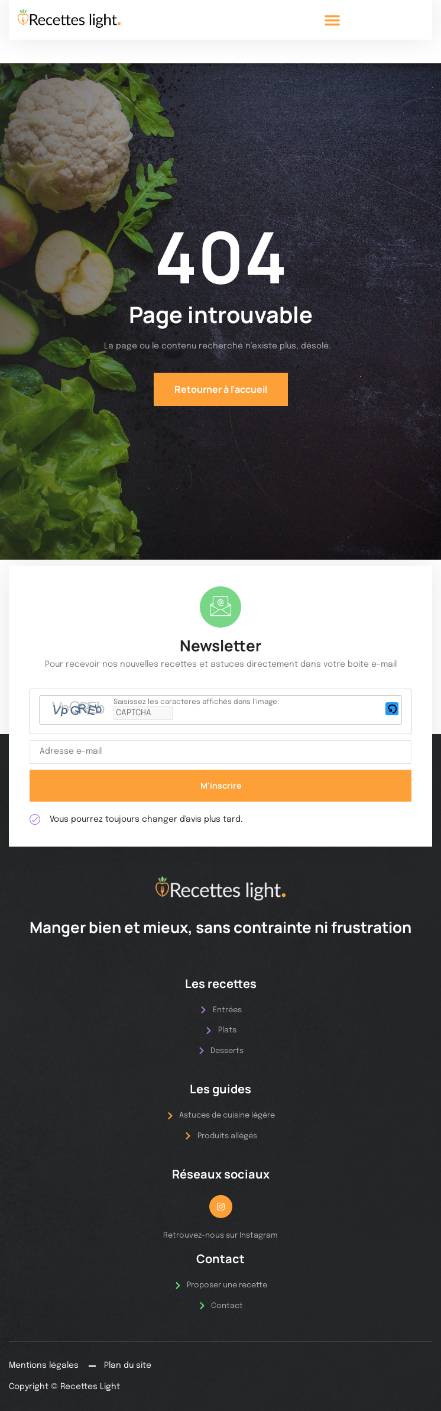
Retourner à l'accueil (220, 389)
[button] (332, 20)
